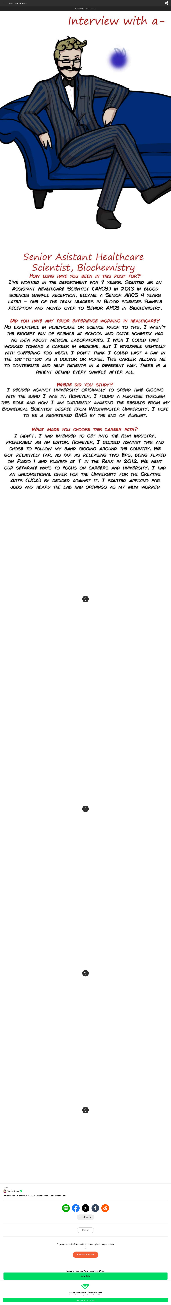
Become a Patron (85, 1254)
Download (85, 1276)
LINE (66, 1208)
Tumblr (95, 1208)
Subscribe (86, 1217)
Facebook (76, 1208)
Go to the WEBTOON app (85, 1300)
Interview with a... (18, 3)
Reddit (105, 1208)
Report (85, 1230)
